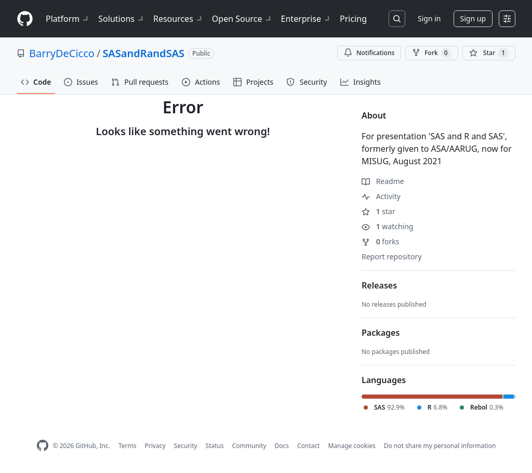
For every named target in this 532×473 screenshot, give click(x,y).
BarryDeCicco (62, 53)
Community (249, 445)
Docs (281, 445)
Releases (379, 285)
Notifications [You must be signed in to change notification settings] (369, 52)
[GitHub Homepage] (42, 445)
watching (387, 226)
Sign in (429, 18)
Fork (431, 53)
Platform (68, 18)
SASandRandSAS (143, 53)
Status (215, 445)
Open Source (242, 18)
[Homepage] (25, 19)
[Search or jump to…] (397, 19)
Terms (127, 445)
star (378, 211)
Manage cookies (351, 445)
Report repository (391, 256)
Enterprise (306, 18)
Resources (178, 18)
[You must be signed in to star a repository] (488, 53)
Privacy (155, 445)
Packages (381, 332)
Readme (383, 181)
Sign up (473, 18)
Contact (308, 445)
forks (381, 241)
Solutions (121, 18)
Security (185, 445)
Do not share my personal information (440, 445)
